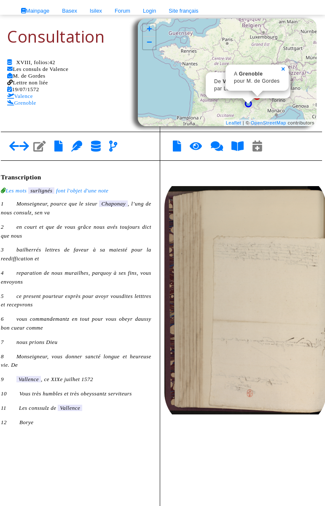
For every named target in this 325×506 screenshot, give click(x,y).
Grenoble (21, 103)
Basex (69, 11)
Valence (20, 96)
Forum (122, 11)
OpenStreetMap (268, 122)
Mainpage (35, 11)
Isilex (96, 11)
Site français (183, 11)
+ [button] (150, 30)
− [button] (150, 43)
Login (149, 11)
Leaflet (234, 122)
